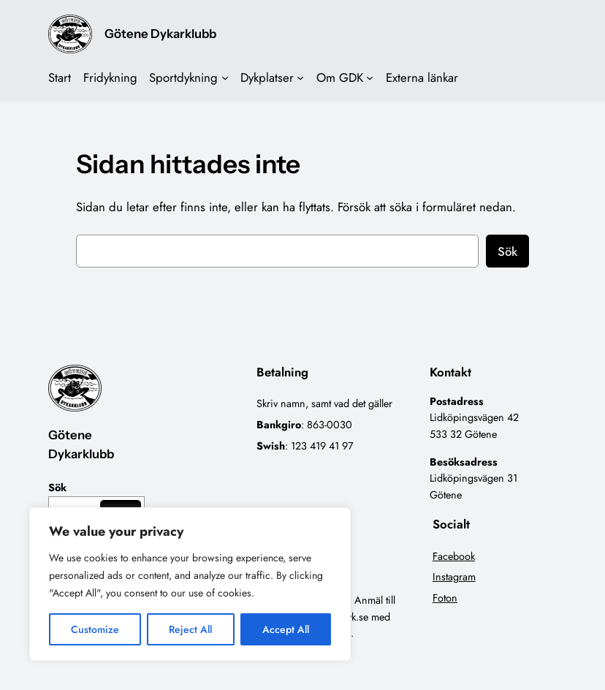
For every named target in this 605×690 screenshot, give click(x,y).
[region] (190, 584)
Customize (95, 629)
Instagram (454, 576)
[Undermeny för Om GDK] (369, 77)
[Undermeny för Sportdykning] (225, 77)
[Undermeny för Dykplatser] (300, 77)
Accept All (285, 629)
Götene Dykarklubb (160, 33)
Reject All (190, 629)
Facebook (454, 556)
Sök (507, 251)
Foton (445, 598)
